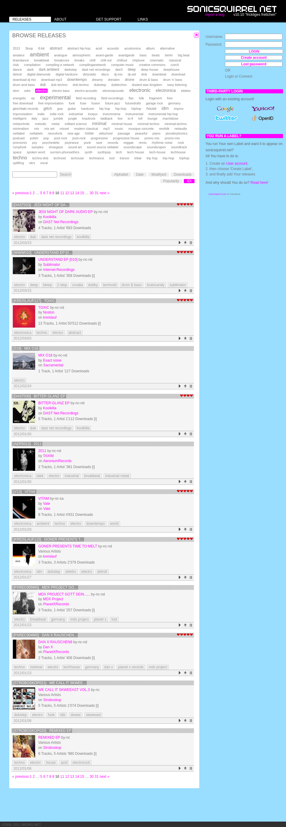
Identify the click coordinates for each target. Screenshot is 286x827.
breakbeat (41, 60)
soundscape (132, 147)
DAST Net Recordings (60, 222)
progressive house (126, 138)
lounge (152, 118)
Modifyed (158, 174)
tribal (138, 158)
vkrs (32, 163)
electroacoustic (113, 90)
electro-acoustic (86, 90)
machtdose (170, 118)
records (113, 142)
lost (114, 619)
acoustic (113, 48)
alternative (167, 48)
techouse (77, 158)
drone (129, 80)
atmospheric (81, 55)
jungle (72, 118)
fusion (95, 103)
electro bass (61, 90)
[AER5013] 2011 (27, 444)
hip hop (104, 108)
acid (99, 48)
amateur (19, 55)
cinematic (157, 60)
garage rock (154, 103)
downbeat (159, 74)
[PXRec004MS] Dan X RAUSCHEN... (45, 635)
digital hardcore (67, 74)
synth (88, 152)
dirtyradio (89, 74)
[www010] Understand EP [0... (42, 253)
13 (72, 193)
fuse (83, 103)
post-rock (79, 138)
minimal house (122, 124)
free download (23, 103)
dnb (144, 74)
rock (181, 142)
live (120, 118)
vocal (44, 163)
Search (65, 174)
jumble (58, 118)
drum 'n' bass (172, 79)
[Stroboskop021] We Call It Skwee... (49, 683)
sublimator (178, 285)
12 (67, 193)
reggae (128, 142)
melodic (40, 124)
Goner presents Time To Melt (67, 546)
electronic (139, 90)
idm (165, 108)
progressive (99, 138)
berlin (169, 55)
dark (30, 69)
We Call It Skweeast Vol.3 (64, 690)
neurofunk (55, 133)
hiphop (136, 108)
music (119, 128)
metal (55, 124)
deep (132, 69)
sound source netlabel (102, 147)
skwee (76, 715)
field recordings (112, 98)
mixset (64, 128)
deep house (149, 69)
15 (82, 193)
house (151, 109)
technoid (60, 158)
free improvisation (50, 103)
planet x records (130, 667)
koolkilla (83, 237)
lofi (140, 118)
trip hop (152, 158)
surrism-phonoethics (64, 152)
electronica (166, 90)
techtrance (96, 158)
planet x (100, 619)
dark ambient (49, 69)
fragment (155, 98)
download (178, 74)
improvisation (22, 114)
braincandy (155, 285)
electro (41, 91)
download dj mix (24, 79)
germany (174, 103)
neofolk (164, 128)
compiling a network (60, 65)
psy (34, 142)
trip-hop (168, 158)
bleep (47, 285)
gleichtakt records (25, 108)
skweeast (93, 715)
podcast (19, 138)
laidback (107, 118)
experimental (55, 98)
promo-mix (172, 138)
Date (140, 174)
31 (97, 193)
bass (143, 55)
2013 (16, 48)
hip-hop (120, 108)
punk (87, 142)
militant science (76, 124)
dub (43, 85)
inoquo (92, 114)
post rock (60, 138)
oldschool (106, 133)
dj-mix (118, 74)
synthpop (104, 152)
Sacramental (53, 365)
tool (112, 158)
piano (157, 133)
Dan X (48, 647)
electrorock (81, 762)
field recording (86, 98)
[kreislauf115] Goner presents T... (48, 539)
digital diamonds (39, 74)
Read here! (259, 182)
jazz (46, 118)
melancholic (21, 124)
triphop (184, 158)
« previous (20, 193)
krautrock (88, 118)
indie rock (56, 114)
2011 (42, 451)
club (16, 65)
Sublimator (51, 265)
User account (236, 163)
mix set (49, 128)
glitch (47, 109)
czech (174, 65)
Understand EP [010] (57, 259)
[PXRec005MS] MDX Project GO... (45, 587)
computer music (122, 65)
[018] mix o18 (25, 348)
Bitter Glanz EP (53, 403)
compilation (32, 65)
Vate (46, 504)
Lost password (253, 64)
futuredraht (133, 103)
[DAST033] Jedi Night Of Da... (41, 205)
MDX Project (53, 599)
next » (104, 193)
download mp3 (51, 79)
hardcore (87, 108)
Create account (254, 57)
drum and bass (24, 85)
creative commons (152, 65)
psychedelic (51, 142)
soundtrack (179, 147)
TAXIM (48, 456)
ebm (16, 90)
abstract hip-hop (78, 48)
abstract (56, 48)
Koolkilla (49, 217)
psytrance (72, 142)
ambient (39, 55)
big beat (183, 55)
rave (99, 142)
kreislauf (50, 317)
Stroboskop (52, 700)
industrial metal (117, 476)
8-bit (41, 48)
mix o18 (45, 355)
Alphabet (121, 174)
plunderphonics (176, 133)
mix (36, 128)
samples (37, 147)
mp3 (106, 128)
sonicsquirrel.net (217, 194)
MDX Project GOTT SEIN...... (64, 594)
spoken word (36, 152)
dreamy (97, 79)
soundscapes (156, 147)
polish (34, 138)
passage (124, 133)
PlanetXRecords (56, 604)
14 (77, 193)
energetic (19, 98)
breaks (79, 60)
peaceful (141, 133)
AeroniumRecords (57, 461)
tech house (135, 152)
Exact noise (52, 360)
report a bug (215, 15)
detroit (17, 74)
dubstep (100, 85)
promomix (20, 142)
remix (143, 142)
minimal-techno (175, 124)
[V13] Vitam (24, 492)
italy (34, 118)
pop (46, 138)
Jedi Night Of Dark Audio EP (65, 212)
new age (73, 133)
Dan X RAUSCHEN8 (55, 642)
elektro (186, 90)
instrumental (134, 114)
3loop (29, 48)
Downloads (182, 174)
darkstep (70, 69)
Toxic (43, 308)
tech (119, 152)
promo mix (151, 138)
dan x (108, 667)
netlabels (36, 133)
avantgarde (126, 55)
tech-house (157, 152)
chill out (106, 60)
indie (41, 114)
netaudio (181, 128)
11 (62, 193)
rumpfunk (19, 147)
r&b (63, 715)
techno (20, 157)
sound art (75, 147)
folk (141, 98)
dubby (93, 285)
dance (17, 69)
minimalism (21, 128)
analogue (60, 55)
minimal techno (148, 124)
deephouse (172, 69)
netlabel (18, 133)
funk (72, 103)
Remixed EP (49, 737)
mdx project (79, 619)
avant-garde (104, 55)
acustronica (132, 48)
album (150, 48)
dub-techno (81, 85)
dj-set (132, 74)
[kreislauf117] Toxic (34, 301)
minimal (99, 123)
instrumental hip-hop (163, 114)
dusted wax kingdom (147, 85)
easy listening (177, 85)
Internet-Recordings (58, 270)
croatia (77, 285)
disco (105, 74)
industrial (76, 114)
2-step (62, 285)
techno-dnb (40, 158)
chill (93, 60)
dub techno (59, 85)
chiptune (138, 60)
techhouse (178, 152)
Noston (48, 312)
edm (27, 90)
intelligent (20, 118)
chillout (122, 60)
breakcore (61, 60)
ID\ (189, 181)
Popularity (171, 181)
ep (33, 98)
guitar (72, 108)
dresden (113, 79)
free (169, 98)
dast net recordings (96, 69)
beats (156, 55)
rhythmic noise (162, 142)
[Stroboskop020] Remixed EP (42, 731)
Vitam (43, 498)
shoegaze (56, 147)
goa (60, 108)
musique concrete (141, 128)
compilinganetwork (92, 65)
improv (179, 108)
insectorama (111, 114)
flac (131, 98)
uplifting (18, 163)
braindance (21, 60)
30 (92, 193)
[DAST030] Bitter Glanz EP (39, 396)
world (114, 523)
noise (89, 133)
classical (175, 60)
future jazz (112, 103)
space (17, 152)
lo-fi (130, 118)
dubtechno (119, 85)
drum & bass (148, 79)
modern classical (86, 128)
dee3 (118, 69)
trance (124, 158)
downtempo (77, 79)
